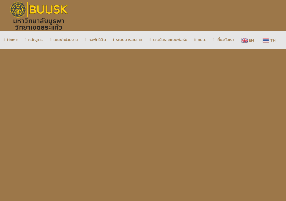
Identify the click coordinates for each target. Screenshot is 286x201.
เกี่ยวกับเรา (223, 40)
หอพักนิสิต (95, 40)
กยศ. (200, 40)
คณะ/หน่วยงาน (64, 40)
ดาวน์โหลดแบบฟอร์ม (168, 40)
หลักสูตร (34, 40)
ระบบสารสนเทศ (127, 40)
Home (11, 40)
